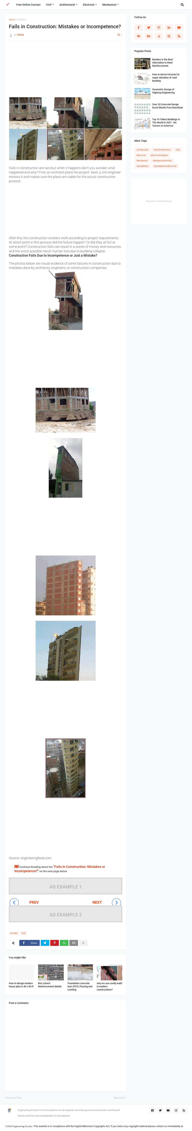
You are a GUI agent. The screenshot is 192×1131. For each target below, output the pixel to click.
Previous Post (14, 1097)
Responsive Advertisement (159, 201)
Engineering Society (22, 1126)
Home (12, 19)
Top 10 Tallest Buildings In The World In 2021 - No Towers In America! (166, 122)
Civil (24, 933)
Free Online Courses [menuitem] (28, 4)
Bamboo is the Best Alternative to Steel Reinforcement (162, 62)
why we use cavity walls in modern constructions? (109, 986)
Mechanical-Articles (162, 160)
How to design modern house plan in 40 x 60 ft (21, 985)
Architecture (142, 150)
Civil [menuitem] (48, 4)
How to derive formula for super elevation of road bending (166, 77)
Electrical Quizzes (159, 155)
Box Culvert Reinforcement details (50, 985)
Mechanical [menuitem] (109, 4)
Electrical (141, 155)
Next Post (119, 1097)
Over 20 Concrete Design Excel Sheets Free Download (167, 106)
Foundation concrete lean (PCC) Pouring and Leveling (80, 986)
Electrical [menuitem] (88, 4)
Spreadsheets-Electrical (165, 166)
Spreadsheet (142, 166)
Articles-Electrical (162, 150)
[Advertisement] (65, 71)
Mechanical (142, 160)
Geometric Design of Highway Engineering (163, 91)
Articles (22, 19)
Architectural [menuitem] (67, 4)
